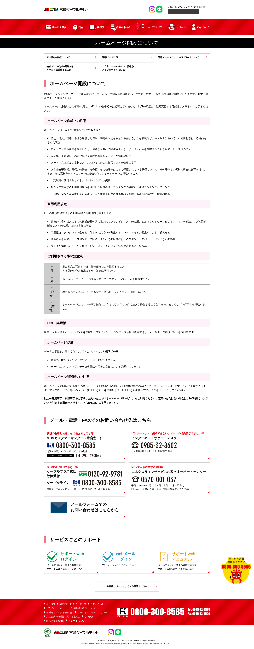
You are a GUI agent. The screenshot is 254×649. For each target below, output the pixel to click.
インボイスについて (79, 621)
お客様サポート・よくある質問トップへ (127, 586)
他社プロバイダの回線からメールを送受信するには (60, 68)
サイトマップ (79, 604)
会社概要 (50, 604)
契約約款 (64, 604)
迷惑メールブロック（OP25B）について (178, 58)
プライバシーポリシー (57, 608)
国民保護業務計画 (55, 621)
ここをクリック (160, 390)
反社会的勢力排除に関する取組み (63, 617)
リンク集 (88, 617)
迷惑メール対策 (110, 58)
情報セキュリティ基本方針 (60, 613)
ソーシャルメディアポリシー (92, 613)
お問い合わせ (97, 604)
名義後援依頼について (84, 608)
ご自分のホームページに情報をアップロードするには (118, 68)
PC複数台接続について (58, 58)
